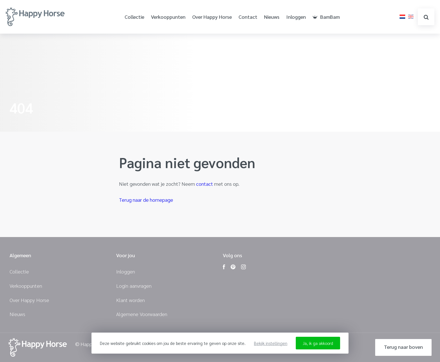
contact (204, 183)
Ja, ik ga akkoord (318, 343)
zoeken (426, 17)
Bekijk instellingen (270, 343)
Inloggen (296, 17)
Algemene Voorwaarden (141, 314)
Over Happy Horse (212, 17)
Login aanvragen (134, 285)
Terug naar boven (403, 347)
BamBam (326, 17)
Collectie (134, 17)
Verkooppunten (168, 17)
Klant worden (130, 300)
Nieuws (271, 17)
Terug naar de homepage (146, 199)
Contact (248, 17)
